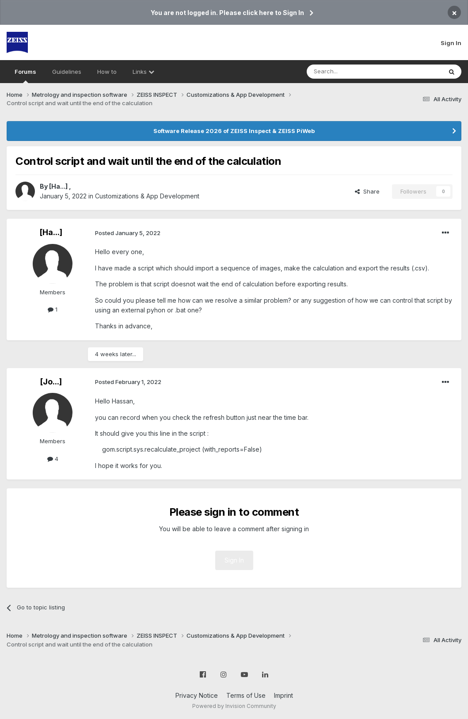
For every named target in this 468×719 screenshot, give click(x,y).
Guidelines (66, 71)
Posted (127, 232)
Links (143, 71)
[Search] (352, 72)
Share (367, 191)
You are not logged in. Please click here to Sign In (227, 12)
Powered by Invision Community (234, 706)
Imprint (283, 695)
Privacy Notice (196, 695)
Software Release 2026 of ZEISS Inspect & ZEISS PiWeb (234, 130)
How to (107, 71)
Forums (25, 75)
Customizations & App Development (147, 196)
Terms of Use (246, 695)
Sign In (451, 42)
